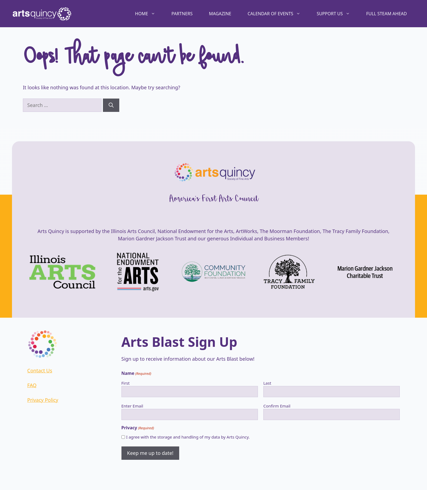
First (125, 383)
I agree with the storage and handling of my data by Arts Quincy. (188, 437)
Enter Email (132, 406)
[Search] (111, 105)
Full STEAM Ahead (386, 14)
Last (267, 383)
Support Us (337, 13)
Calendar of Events (278, 13)
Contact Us (39, 370)
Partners (182, 14)
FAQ (31, 385)
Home (149, 13)
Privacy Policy (42, 400)
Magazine (220, 14)
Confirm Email (277, 406)
